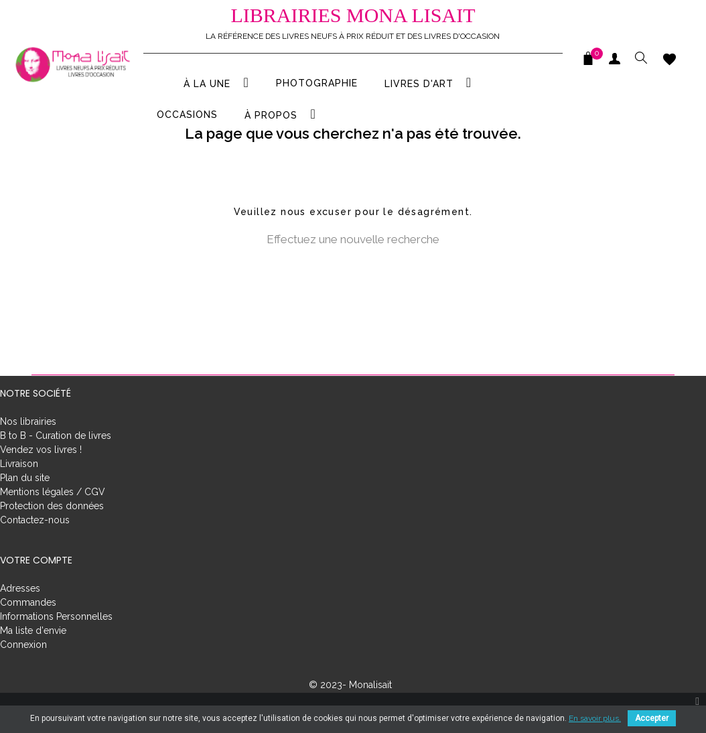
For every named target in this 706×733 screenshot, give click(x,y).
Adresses (20, 615)
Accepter (651, 718)
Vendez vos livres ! (41, 477)
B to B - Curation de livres (55, 463)
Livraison (19, 491)
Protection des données (52, 533)
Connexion (23, 672)
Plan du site (25, 505)
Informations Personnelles (56, 644)
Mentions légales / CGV (52, 519)
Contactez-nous (35, 547)
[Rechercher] (353, 299)
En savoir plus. (595, 718)
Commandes (28, 629)
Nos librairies (28, 449)
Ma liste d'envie (33, 658)
